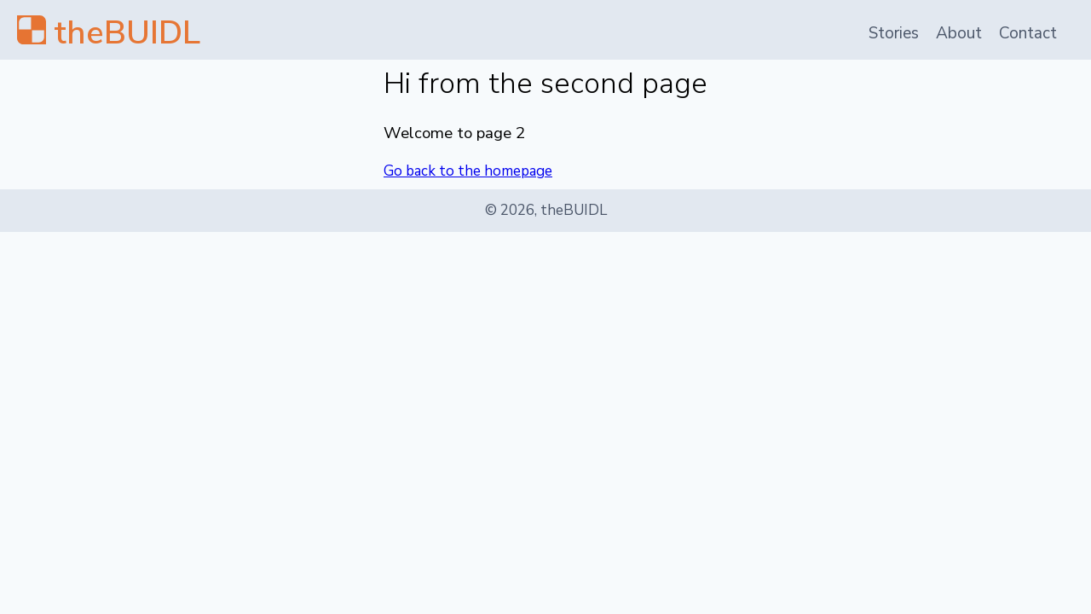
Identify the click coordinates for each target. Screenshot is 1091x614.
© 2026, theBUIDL (546, 210)
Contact (1028, 33)
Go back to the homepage (468, 171)
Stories (894, 33)
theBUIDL (127, 32)
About (959, 33)
